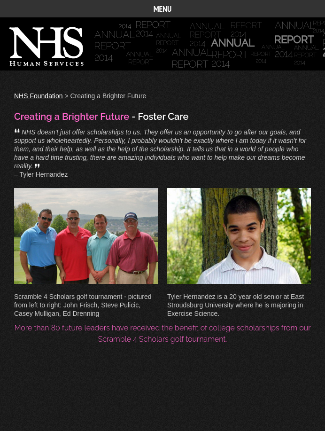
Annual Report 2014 (58, 49)
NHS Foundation (38, 96)
